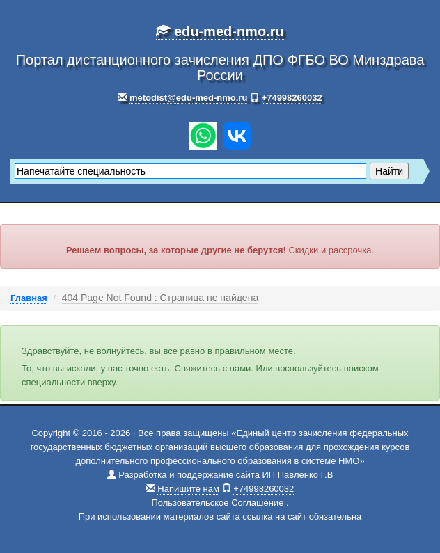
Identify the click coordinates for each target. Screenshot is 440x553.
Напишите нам (188, 488)
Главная (28, 298)
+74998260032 (292, 98)
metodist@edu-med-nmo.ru (188, 98)
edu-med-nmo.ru (219, 31)
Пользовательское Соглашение (217, 502)
